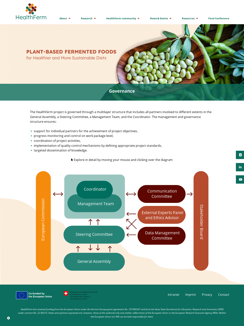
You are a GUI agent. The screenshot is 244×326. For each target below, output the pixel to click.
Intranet (173, 295)
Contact (223, 295)
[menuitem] (64, 18)
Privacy (207, 295)
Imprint (190, 295)
